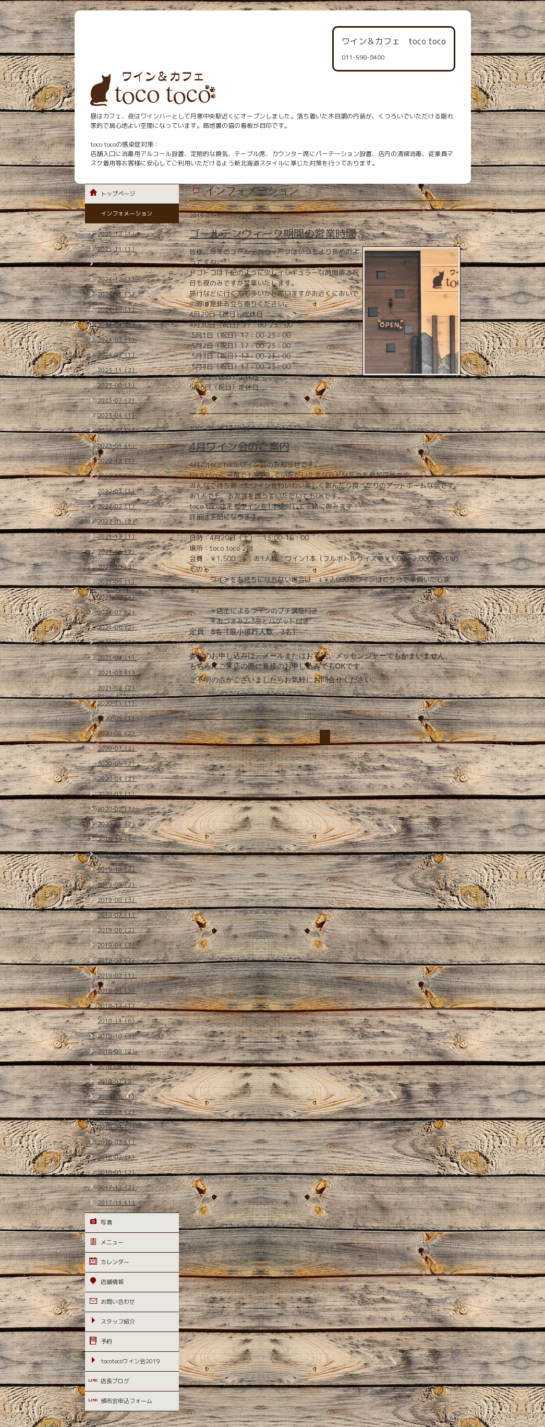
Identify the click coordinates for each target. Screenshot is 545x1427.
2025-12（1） (117, 234)
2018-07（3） (117, 1081)
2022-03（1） (117, 491)
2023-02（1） (117, 430)
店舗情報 (112, 1282)
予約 (106, 1341)
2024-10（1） (117, 309)
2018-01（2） (117, 1172)
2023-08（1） (117, 385)
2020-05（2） (117, 763)
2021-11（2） (117, 552)
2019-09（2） (117, 885)
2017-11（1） (117, 1202)
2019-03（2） (117, 960)
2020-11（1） (117, 703)
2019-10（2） (117, 869)
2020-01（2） (117, 824)
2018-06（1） (117, 1096)
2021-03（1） (117, 673)
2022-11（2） (117, 476)
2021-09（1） (117, 582)
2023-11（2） (117, 370)
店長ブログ (115, 1381)
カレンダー (115, 1262)
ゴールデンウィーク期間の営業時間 (272, 233)
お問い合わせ (118, 1302)
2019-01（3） (117, 990)
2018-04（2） (117, 1127)
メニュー (112, 1242)
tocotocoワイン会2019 (130, 1361)
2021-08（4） (117, 597)
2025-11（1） (117, 249)
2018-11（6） (117, 1021)
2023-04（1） (117, 415)
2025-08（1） (117, 264)
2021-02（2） (117, 688)
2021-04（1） (117, 657)
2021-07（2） (117, 612)
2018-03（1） (117, 1142)
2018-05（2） (117, 1112)
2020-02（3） (117, 809)
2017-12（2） (117, 1187)
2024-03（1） (117, 340)
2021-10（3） (117, 567)
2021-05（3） (117, 642)
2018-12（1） (117, 1006)
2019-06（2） (117, 930)
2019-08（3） (117, 900)
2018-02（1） (117, 1157)
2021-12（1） (117, 536)
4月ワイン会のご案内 (239, 446)
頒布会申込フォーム (126, 1401)
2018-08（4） (117, 1066)
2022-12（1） (117, 461)
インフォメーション (126, 213)
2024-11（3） (117, 294)
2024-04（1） (117, 324)
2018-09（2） (117, 1051)
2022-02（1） (117, 506)
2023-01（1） (117, 446)
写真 (106, 1222)
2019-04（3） (117, 945)
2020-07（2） (117, 748)
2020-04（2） (117, 779)
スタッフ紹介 (118, 1321)
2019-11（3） (117, 854)
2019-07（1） (117, 915)
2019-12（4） (117, 839)
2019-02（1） (117, 975)
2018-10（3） (117, 1036)
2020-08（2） (117, 733)
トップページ (118, 193)
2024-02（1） (117, 355)
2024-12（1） (117, 279)
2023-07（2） (117, 400)
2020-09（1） (117, 718)
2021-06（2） (117, 627)
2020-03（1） (117, 794)
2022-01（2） (117, 521)
